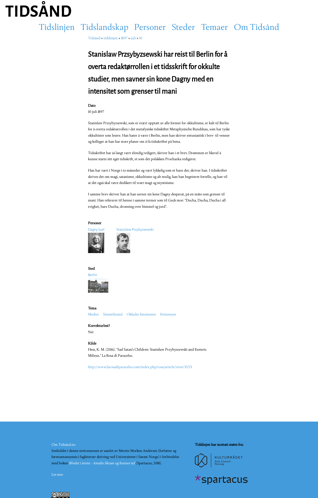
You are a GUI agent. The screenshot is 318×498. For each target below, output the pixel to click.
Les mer (57, 475)
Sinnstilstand (112, 314)
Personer (150, 27)
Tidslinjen (57, 27)
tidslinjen (111, 38)
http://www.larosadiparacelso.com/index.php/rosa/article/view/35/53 (140, 367)
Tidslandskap (104, 27)
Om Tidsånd (256, 27)
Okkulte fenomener (141, 314)
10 (140, 38)
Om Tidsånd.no (63, 445)
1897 (124, 38)
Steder (183, 27)
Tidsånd (94, 38)
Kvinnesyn (168, 314)
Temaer (214, 27)
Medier (93, 314)
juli (133, 38)
